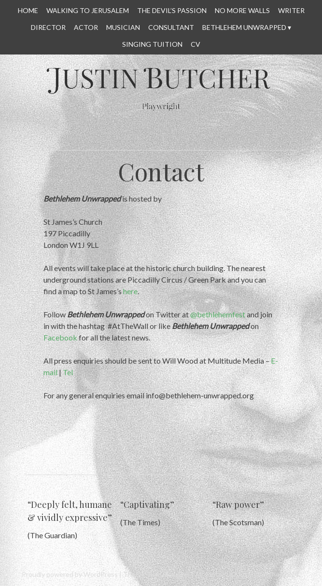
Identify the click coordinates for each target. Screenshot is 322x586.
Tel (68, 372)
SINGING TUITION (152, 44)
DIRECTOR (48, 27)
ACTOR (86, 27)
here (130, 291)
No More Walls (242, 10)
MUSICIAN (123, 27)
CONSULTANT (171, 27)
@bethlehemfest (217, 314)
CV (195, 44)
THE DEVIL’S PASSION (172, 10)
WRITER (291, 10)
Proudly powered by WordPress (70, 574)
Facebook (60, 337)
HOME (28, 10)
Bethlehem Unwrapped (244, 27)
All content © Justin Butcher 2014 (247, 574)
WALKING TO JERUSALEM (87, 10)
